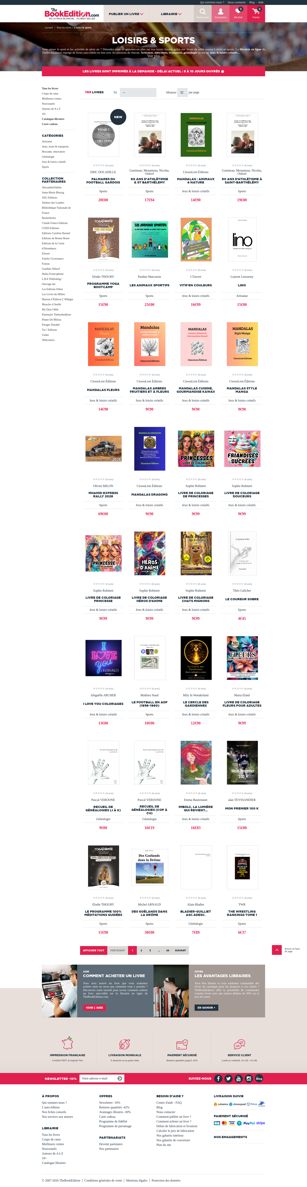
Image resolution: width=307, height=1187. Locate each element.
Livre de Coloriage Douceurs (242, 494)
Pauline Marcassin (149, 276)
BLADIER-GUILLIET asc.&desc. (195, 913)
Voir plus (153, 56)
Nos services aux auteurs (57, 1116)
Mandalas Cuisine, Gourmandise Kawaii (196, 390)
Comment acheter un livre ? (173, 1121)
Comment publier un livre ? (173, 1116)
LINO (242, 285)
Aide (261, 2)
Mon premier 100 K (242, 808)
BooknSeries (49, 218)
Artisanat (147, 52)
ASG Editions (49, 197)
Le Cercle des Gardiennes (196, 704)
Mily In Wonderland (196, 695)
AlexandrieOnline (51, 187)
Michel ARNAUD (149, 904)
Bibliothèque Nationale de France (56, 210)
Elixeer (46, 253)
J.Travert (195, 276)
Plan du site (163, 1145)
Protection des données (166, 1180)
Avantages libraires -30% (115, 1112)
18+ (44, 113)
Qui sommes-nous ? (212, 2)
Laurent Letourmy (241, 276)
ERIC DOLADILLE (103, 172)
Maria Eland (242, 695)
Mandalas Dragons (149, 494)
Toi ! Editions (49, 329)
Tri (115, 92)
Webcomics (48, 340)
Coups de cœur (50, 93)
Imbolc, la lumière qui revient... (196, 808)
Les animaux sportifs (149, 285)
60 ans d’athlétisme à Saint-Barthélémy (242, 180)
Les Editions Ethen (52, 289)
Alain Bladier (195, 904)
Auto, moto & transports (55, 146)
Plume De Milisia (51, 319)
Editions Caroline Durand (56, 233)
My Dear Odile (50, 309)
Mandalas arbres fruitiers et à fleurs (149, 390)
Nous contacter (237, 2)
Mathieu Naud (149, 695)
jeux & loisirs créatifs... (225, 52)
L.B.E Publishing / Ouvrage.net (52, 282)
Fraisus (46, 263)
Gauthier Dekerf (51, 268)
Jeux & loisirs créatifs (54, 161)
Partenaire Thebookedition (56, 314)
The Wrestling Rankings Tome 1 (242, 913)
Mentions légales (136, 1180)
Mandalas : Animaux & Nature (196, 180)
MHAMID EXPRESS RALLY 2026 (103, 494)
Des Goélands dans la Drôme (149, 913)
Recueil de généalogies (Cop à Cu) (149, 810)
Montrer (171, 92)
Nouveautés (48, 103)
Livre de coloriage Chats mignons (195, 599)
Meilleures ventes (51, 98)
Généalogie (48, 156)
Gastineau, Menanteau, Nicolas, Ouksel (149, 172)
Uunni (45, 334)
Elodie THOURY (103, 276)
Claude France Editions (55, 223)
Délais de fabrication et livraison (176, 1126)
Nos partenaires (109, 1148)
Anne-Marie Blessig (53, 192)
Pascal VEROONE (103, 800)
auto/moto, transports (168, 52)
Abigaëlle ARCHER (103, 695)
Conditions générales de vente (103, 1180)
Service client (239, 1055)
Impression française (67, 1055)
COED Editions (50, 228)
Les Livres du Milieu (53, 294)
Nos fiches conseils (54, 1112)
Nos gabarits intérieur (170, 1135)
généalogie (190, 52)
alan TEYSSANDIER (242, 800)
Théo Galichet (242, 590)
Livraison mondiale (124, 1055)
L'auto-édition (51, 1107)
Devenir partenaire (111, 1144)
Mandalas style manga (242, 390)
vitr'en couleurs (196, 285)
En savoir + (206, 1007)
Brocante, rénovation (53, 151)
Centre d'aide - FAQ (168, 1102)
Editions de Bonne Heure (56, 238)
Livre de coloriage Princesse (103, 599)
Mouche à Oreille (51, 304)
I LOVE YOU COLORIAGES (103, 703)
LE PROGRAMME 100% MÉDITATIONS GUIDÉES (103, 913)
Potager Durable (51, 324)
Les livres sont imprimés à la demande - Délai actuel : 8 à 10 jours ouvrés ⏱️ (154, 71)
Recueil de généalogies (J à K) (103, 808)
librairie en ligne (250, 49)
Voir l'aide (94, 1007)
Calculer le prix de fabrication (175, 1130)
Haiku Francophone (53, 273)
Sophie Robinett (196, 486)
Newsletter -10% (109, 1102)
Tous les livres (50, 88)
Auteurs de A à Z (51, 108)
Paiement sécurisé (182, 1055)
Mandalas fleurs (103, 390)
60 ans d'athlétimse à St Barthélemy (149, 180)
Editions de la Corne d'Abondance (53, 246)
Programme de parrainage (115, 1126)
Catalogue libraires (53, 119)
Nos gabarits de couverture (173, 1140)
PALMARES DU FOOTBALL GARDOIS (103, 180)
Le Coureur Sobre (242, 599)
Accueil (49, 27)
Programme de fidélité (113, 1121)
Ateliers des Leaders (53, 202)
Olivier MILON (103, 486)
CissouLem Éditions (195, 172)
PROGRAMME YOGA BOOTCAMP (103, 285)
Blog (252, 2)
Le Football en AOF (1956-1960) (149, 704)
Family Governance (53, 258)
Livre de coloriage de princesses (195, 494)
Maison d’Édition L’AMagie (57, 299)
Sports (45, 166)
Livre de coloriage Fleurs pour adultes (242, 704)
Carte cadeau (50, 124)
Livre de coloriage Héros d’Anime (149, 599)
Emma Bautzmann (195, 800)
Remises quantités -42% (114, 1107)
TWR (242, 904)
